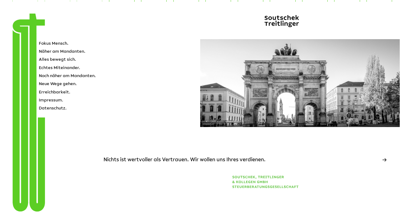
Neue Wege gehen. (58, 84)
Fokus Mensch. (53, 43)
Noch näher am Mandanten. (67, 76)
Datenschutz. (53, 108)
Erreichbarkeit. (54, 92)
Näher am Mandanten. (62, 51)
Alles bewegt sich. (57, 59)
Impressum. (51, 100)
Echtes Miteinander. (59, 68)
